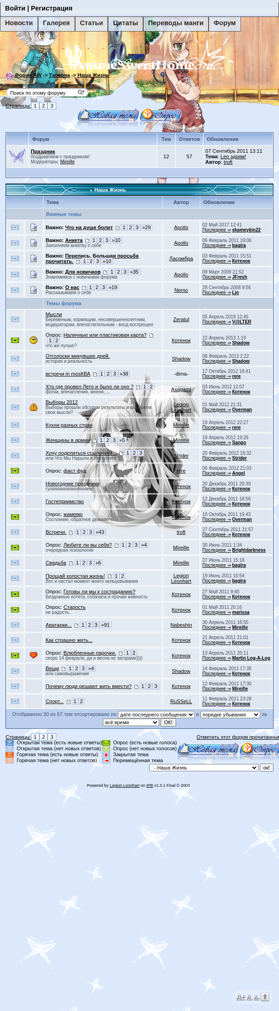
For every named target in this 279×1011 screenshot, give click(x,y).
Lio (235, 292)
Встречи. (56, 532)
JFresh (239, 277)
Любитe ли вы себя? (88, 545)
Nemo (181, 290)
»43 (100, 532)
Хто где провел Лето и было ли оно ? (90, 386)
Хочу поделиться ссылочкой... (81, 453)
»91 (105, 625)
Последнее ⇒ (217, 229)
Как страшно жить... (69, 640)
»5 (122, 440)
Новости (19, 23)
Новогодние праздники (73, 483)
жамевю (73, 514)
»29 (146, 227)
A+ (240, 996)
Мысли (54, 314)
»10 (116, 240)
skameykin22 (246, 229)
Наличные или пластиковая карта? (105, 335)
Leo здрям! (233, 156)
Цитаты (125, 23)
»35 (134, 271)
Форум (225, 23)
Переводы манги (176, 23)
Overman (242, 409)
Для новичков (83, 271)
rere (236, 376)
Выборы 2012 (62, 402)
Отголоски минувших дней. (78, 356)
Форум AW (28, 75)
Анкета (73, 240)
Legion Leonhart (181, 407)
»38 (124, 373)
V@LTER (241, 321)
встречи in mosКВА (68, 373)
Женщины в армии (68, 440)
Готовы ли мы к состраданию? (99, 591)
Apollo (181, 227)
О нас (72, 287)
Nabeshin (181, 625)
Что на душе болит (89, 227)
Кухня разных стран (69, 425)
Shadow (240, 342)
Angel (238, 473)
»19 (112, 287)
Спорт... (55, 701)
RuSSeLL (181, 701)
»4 (144, 545)
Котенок (241, 261)
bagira (239, 245)
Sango (239, 442)
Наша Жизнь (93, 75)
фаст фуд (75, 470)
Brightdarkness (248, 550)
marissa (240, 612)
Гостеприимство (65, 501)
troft (228, 162)
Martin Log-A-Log (251, 658)
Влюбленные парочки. (90, 653)
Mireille (67, 161)
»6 (98, 562)
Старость (75, 607)
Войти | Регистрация (39, 8)
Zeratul (181, 319)
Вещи (52, 668)
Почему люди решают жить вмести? (89, 686)
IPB (149, 785)
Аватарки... (59, 625)
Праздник (43, 151)
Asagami (181, 389)
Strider (181, 455)
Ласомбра (181, 258)
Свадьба (56, 562)
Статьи (91, 23)
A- (256, 997)
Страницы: (18, 105)
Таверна (59, 75)
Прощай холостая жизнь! (75, 576)
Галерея (56, 23)
